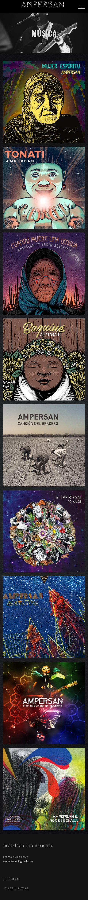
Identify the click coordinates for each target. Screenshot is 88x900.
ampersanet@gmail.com (18, 861)
